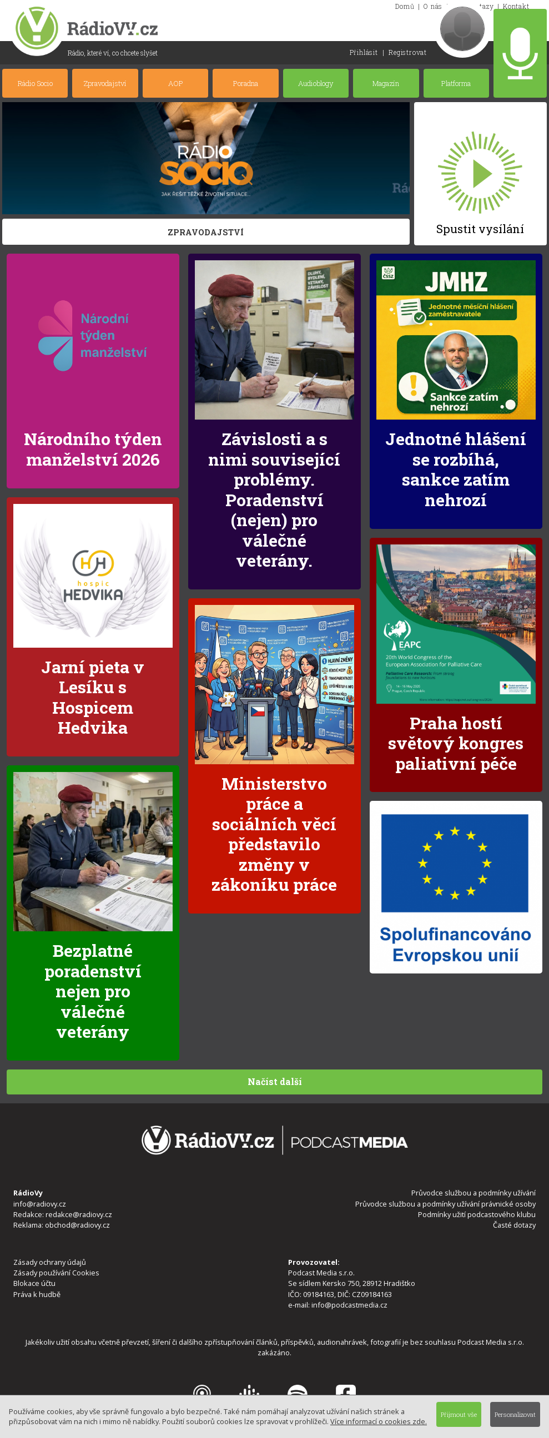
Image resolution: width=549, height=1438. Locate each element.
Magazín (385, 83)
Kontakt (516, 6)
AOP (175, 83)
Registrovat (408, 52)
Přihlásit (364, 52)
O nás (433, 6)
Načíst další (275, 1081)
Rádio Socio (35, 83)
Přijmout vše (459, 1414)
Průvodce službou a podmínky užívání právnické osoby (445, 1204)
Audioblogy (315, 83)
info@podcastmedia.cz (349, 1305)
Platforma (456, 83)
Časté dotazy (514, 1225)
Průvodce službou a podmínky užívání (473, 1193)
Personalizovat (515, 1414)
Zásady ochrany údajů (49, 1262)
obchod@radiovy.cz (77, 1225)
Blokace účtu (34, 1283)
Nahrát (520, 53)
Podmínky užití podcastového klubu (477, 1214)
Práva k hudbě (37, 1294)
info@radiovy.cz (39, 1204)
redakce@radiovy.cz (79, 1214)
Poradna (245, 83)
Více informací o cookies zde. (378, 1421)
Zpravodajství (105, 83)
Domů (404, 6)
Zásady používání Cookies (56, 1273)
